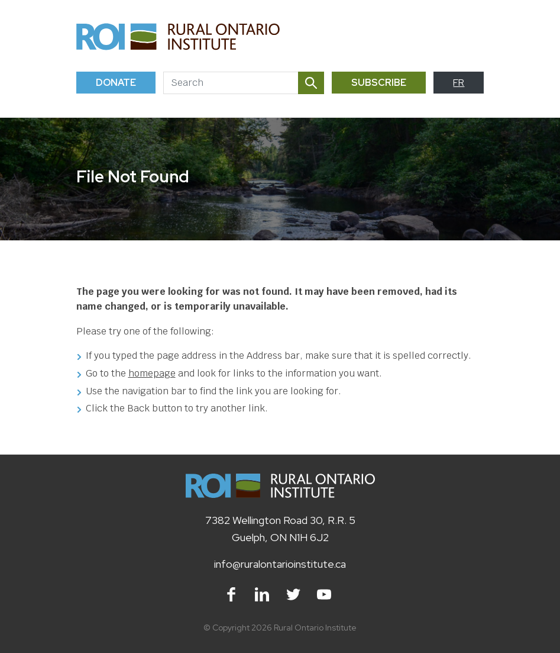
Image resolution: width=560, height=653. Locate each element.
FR (458, 82)
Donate (116, 82)
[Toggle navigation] (470, 36)
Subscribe (378, 82)
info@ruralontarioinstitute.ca (280, 564)
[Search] (230, 83)
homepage (152, 373)
